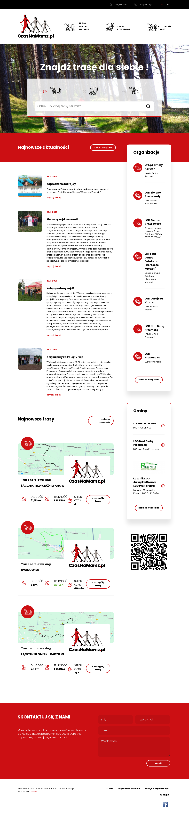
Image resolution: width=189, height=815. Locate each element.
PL (162, 4)
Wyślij (158, 763)
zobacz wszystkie (103, 147)
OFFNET (33, 791)
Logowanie (121, 4)
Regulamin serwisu (129, 788)
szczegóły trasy (98, 500)
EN (168, 4)
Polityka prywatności (156, 788)
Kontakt (164, 794)
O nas (109, 788)
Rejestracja (146, 4)
